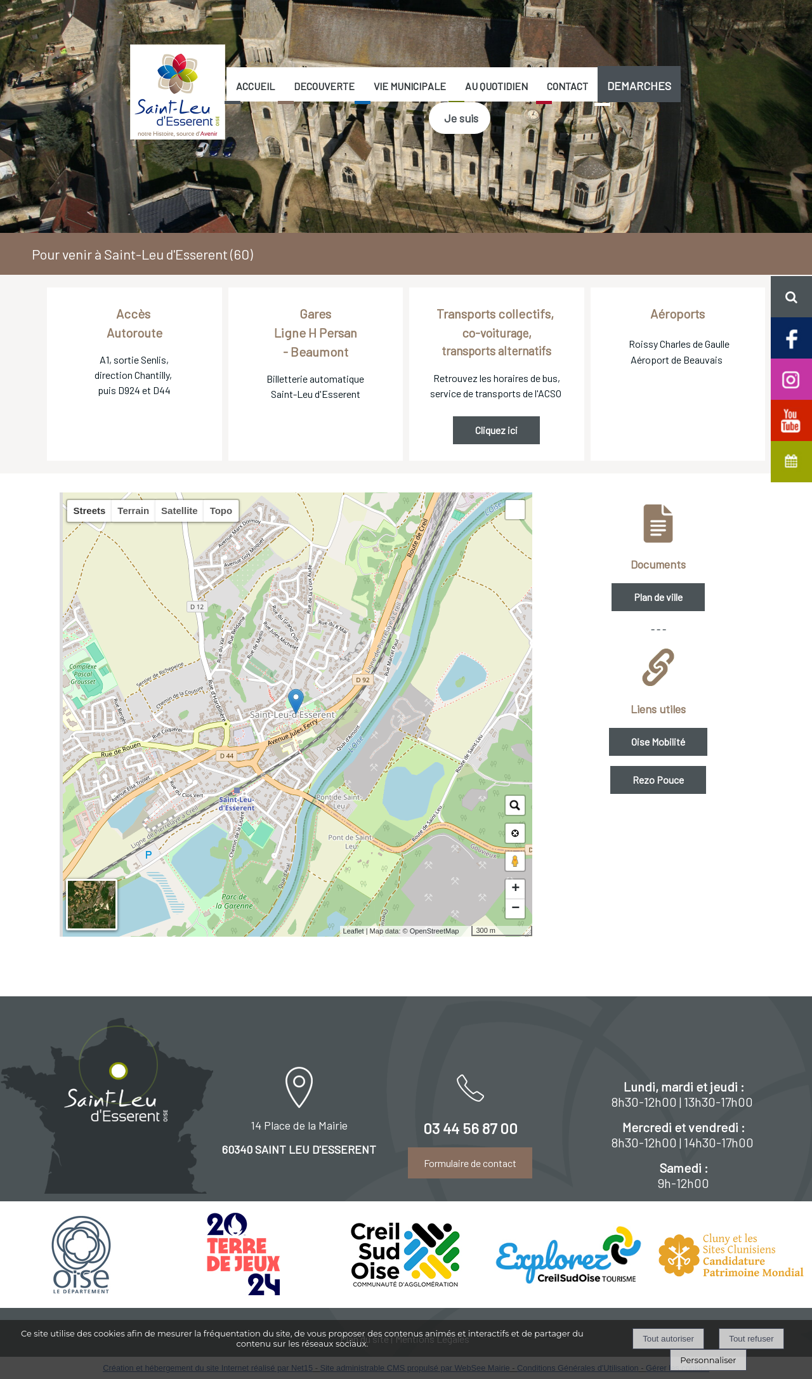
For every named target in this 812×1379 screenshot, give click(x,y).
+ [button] (515, 889)
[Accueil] (177, 92)
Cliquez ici (496, 430)
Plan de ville (658, 597)
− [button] (515, 908)
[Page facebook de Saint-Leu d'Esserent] (791, 337)
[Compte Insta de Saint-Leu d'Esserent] (791, 378)
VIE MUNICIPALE (410, 86)
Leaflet (353, 931)
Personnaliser (708, 1360)
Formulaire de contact (470, 1163)
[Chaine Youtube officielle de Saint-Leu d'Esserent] (791, 419)
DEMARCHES (639, 86)
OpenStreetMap (434, 931)
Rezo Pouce (658, 780)
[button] (791, 296)
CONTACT (567, 86)
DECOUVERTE (324, 86)
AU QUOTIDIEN (496, 86)
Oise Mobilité (658, 742)
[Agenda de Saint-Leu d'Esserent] (791, 460)
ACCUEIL (255, 86)
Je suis (461, 118)
